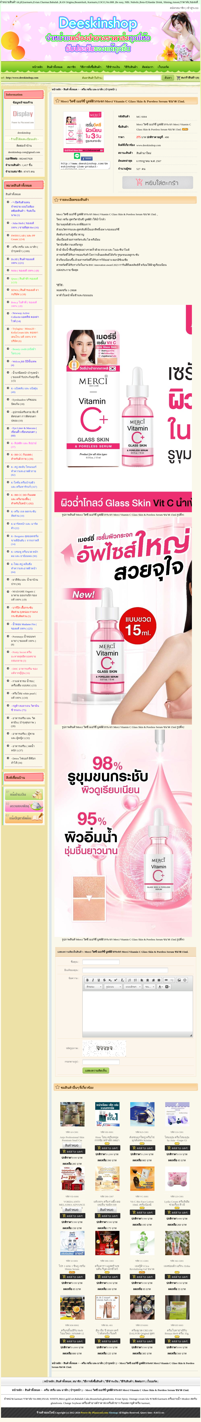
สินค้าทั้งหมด (55, 67)
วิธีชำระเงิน (113, 67)
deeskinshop (24, 132)
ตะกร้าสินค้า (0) (187, 77)
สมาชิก (71, 67)
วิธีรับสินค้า (131, 67)
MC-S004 (141, 116)
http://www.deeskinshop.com (22, 77)
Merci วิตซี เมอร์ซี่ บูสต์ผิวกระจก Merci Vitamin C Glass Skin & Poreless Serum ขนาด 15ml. (136, 951)
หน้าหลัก (37, 67)
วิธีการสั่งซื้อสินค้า (91, 67)
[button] (87, 980)
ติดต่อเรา (148, 67)
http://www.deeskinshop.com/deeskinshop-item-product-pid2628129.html (85, 166)
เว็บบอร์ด (163, 67)
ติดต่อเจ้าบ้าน (24, 145)
